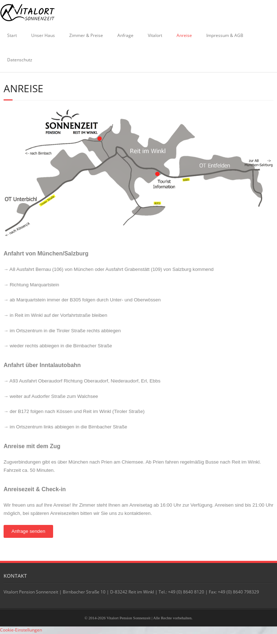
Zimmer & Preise (86, 35)
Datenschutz (19, 60)
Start (12, 35)
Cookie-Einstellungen (21, 630)
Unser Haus (43, 35)
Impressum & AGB (224, 35)
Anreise (184, 35)
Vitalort (155, 35)
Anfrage (125, 35)
